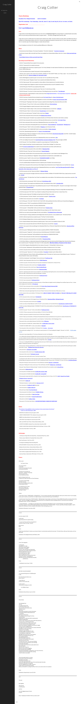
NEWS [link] (5, 12)
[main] (47, 7)
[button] (79, 1)
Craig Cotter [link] (4, 10)
